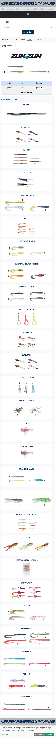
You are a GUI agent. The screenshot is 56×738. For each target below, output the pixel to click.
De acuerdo (49, 734)
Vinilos (29, 40)
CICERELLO (27, 173)
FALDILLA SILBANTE (26, 401)
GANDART (27, 423)
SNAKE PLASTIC (27, 628)
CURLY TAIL (27, 218)
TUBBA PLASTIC (26, 651)
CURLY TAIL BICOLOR (26, 287)
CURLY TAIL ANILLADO (26, 241)
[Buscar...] (26, 28)
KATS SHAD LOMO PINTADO (26, 514)
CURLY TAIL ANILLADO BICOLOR (26, 264)
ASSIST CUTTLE (26, 127)
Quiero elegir (6, 734)
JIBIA (27, 492)
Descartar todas (39, 734)
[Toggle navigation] (7, 22)
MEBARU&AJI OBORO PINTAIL (27, 560)
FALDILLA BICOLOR (27, 378)
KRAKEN (27, 537)
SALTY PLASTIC (26, 583)
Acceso (27, 32)
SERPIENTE (27, 606)
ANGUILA (26, 104)
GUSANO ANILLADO (26, 469)
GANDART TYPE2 (26, 446)
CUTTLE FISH (26, 355)
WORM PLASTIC (27, 697)
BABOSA (26, 150)
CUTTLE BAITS (27, 332)
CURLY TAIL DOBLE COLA (27, 309)
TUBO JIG (26, 674)
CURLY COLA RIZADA (26, 196)
